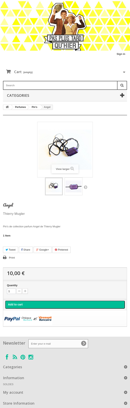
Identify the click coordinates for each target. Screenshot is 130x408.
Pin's (34, 107)
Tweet (11, 249)
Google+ (42, 249)
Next (85, 187)
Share (25, 249)
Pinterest (61, 249)
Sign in (121, 53)
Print (12, 257)
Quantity (12, 285)
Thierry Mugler (14, 214)
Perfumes (20, 107)
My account (13, 392)
